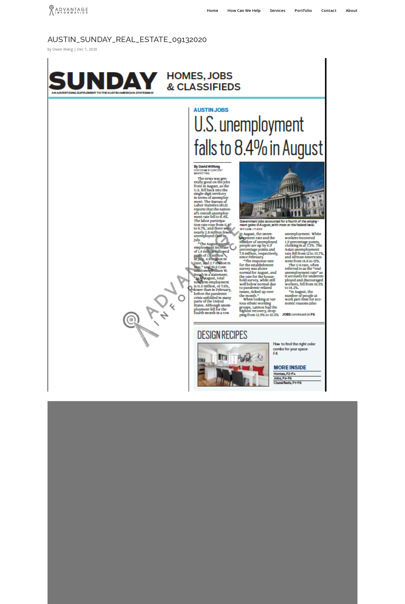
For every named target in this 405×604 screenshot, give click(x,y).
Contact (329, 11)
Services (277, 11)
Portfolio (303, 11)
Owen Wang (62, 49)
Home (212, 11)
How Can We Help (244, 11)
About (351, 11)
